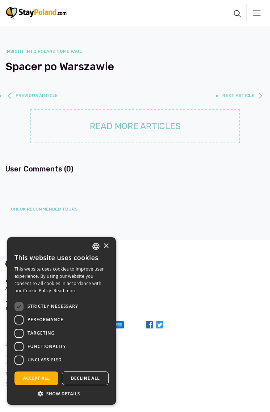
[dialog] (61, 321)
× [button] (106, 246)
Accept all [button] (36, 378)
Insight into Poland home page (43, 51)
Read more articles (135, 126)
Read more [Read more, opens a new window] (65, 291)
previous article (37, 95)
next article (238, 95)
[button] (61, 394)
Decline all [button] (85, 378)
